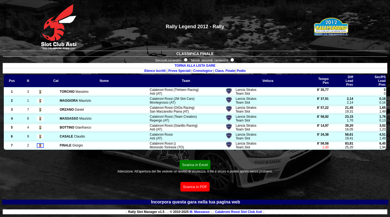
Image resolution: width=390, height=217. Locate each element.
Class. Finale (225, 71)
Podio (241, 71)
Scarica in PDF (195, 187)
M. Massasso (200, 212)
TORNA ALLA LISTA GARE (194, 66)
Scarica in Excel (195, 165)
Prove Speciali (179, 71)
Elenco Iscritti (155, 71)
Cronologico (202, 71)
